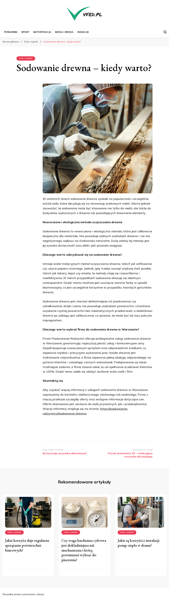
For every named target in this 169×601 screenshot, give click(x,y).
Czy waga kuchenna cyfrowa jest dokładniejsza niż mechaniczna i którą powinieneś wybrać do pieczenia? (83, 550)
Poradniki (10, 32)
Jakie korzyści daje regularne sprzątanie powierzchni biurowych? (27, 545)
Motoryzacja (42, 32)
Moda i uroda (64, 32)
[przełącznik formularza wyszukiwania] (165, 32)
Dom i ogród (26, 58)
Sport (25, 32)
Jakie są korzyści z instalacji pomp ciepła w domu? (138, 543)
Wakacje (83, 32)
